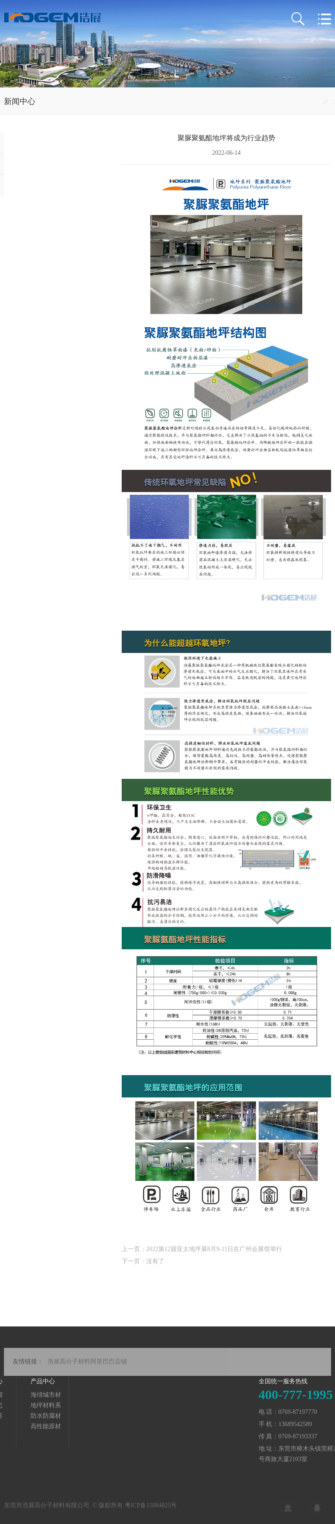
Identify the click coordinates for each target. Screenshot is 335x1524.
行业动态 (319, 101)
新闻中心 (286, 101)
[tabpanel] (167, 43)
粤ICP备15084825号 (151, 1509)
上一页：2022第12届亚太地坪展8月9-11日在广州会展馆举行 (202, 1254)
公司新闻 (25, 142)
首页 (261, 101)
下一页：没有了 (143, 1266)
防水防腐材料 (17, 1416)
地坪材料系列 (17, 1405)
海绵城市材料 (17, 1395)
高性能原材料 (17, 1426)
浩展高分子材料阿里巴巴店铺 (87, 1367)
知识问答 (25, 184)
